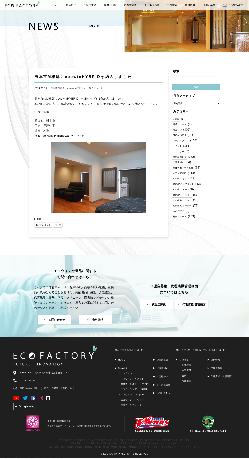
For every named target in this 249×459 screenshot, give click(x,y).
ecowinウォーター (183, 208)
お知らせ (178, 129)
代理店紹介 (179, 163)
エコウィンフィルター (131, 401)
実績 (182, 376)
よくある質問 (164, 386)
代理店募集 (216, 369)
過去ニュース (96, 88)
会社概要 (183, 361)
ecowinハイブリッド (77, 88)
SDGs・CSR (180, 135)
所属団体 (185, 382)
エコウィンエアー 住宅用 (133, 385)
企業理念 (185, 366)
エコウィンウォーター (131, 406)
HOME (121, 361)
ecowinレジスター (183, 202)
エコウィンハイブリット (132, 379)
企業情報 (185, 371)
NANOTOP (179, 213)
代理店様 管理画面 (221, 377)
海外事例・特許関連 (184, 169)
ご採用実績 (162, 361)
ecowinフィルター (183, 197)
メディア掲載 (180, 174)
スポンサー (179, 152)
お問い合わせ (164, 394)
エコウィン (125, 374)
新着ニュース (180, 124)
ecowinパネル (181, 180)
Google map (27, 407)
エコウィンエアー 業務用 (133, 390)
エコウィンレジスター (131, 396)
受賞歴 (177, 118)
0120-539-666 (27, 381)
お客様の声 (162, 377)
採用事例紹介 (58, 88)
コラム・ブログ (182, 141)
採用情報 (215, 361)
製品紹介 (122, 369)
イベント (178, 146)
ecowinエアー (181, 191)
